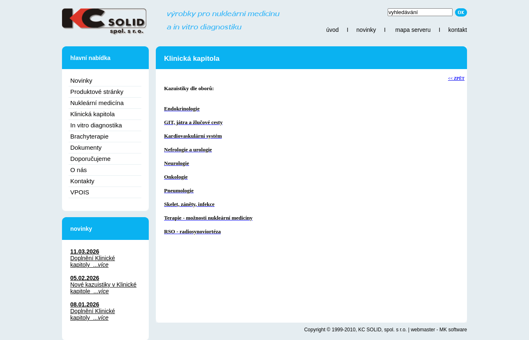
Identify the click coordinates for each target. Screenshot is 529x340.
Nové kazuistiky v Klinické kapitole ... (103, 288)
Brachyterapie (89, 136)
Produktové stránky (96, 91)
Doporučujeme (90, 158)
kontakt (457, 29)
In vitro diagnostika (96, 125)
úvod (332, 29)
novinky (366, 29)
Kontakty (82, 180)
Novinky (81, 80)
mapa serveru (413, 29)
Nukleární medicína (97, 102)
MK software (453, 330)
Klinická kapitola (92, 113)
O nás (78, 169)
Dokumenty (86, 147)
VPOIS (79, 192)
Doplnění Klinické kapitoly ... (92, 261)
